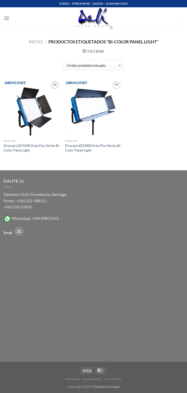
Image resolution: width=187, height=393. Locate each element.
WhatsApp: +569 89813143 (31, 218)
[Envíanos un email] (19, 231)
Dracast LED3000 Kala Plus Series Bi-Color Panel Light (93, 147)
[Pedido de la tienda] (93, 65)
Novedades (92, 379)
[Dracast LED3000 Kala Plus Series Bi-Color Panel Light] (93, 108)
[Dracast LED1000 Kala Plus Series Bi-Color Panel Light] (32, 108)
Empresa (72, 379)
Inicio (35, 41)
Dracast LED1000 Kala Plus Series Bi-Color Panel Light (32, 147)
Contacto (113, 379)
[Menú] (6, 18)
